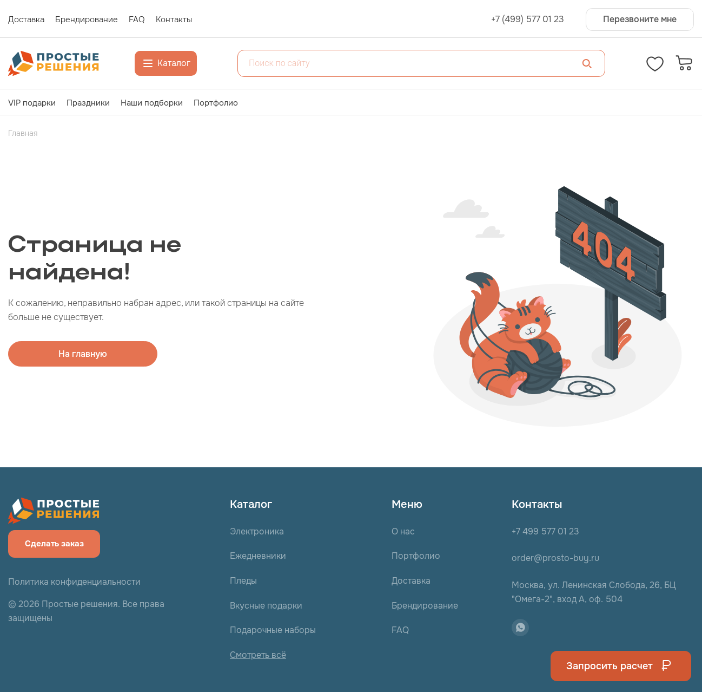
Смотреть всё (258, 655)
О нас (403, 531)
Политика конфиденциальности (74, 581)
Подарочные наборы (273, 630)
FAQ (400, 630)
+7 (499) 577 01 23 (527, 19)
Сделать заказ (54, 543)
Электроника (257, 531)
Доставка (411, 580)
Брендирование (425, 605)
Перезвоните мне (640, 19)
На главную (82, 354)
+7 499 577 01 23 (545, 531)
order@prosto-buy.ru (555, 558)
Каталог (165, 63)
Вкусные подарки (266, 605)
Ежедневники (258, 556)
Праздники (88, 102)
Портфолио (216, 102)
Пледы (243, 580)
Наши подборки (152, 102)
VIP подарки (32, 102)
